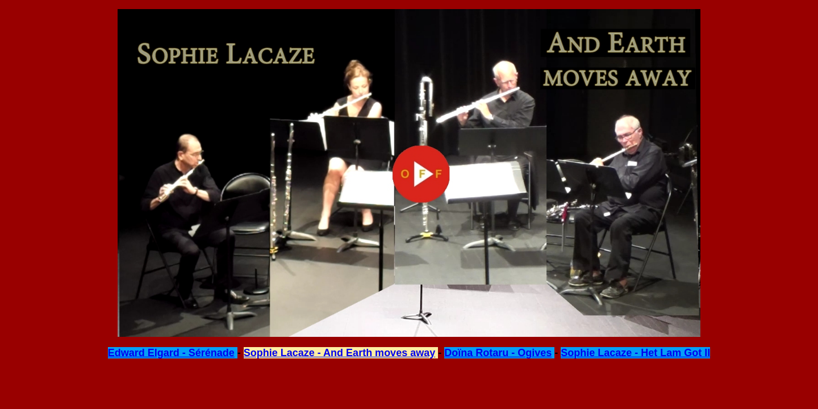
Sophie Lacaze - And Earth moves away (339, 352)
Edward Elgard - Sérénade (171, 352)
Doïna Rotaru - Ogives (498, 352)
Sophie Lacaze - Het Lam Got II (635, 352)
